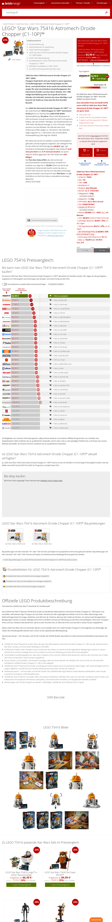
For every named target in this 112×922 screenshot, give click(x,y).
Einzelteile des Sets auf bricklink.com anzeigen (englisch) (26, 576)
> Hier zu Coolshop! (58, 389)
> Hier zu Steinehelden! (59, 317)
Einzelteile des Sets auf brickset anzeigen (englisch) (24, 586)
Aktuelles (60, 3)
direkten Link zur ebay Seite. (52, 480)
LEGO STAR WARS (57, 113)
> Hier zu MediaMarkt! (59, 321)
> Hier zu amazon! (58, 296)
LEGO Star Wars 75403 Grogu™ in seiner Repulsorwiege (21, 873)
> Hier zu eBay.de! (57, 325)
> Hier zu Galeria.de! (58, 428)
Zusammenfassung (36, 44)
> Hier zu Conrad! (57, 334)
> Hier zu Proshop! (57, 347)
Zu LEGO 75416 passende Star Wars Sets (44, 69)
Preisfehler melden (56, 284)
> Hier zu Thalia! (56, 343)
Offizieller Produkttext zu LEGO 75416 (43, 66)
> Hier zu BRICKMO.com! (59, 364)
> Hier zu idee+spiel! (58, 372)
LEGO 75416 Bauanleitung (39, 58)
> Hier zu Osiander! (58, 338)
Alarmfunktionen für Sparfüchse (41, 47)
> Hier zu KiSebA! (57, 381)
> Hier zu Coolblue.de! (59, 351)
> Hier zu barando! (57, 402)
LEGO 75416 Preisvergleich (39, 50)
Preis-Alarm (94, 136)
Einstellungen (102, 3)
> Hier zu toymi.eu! (57, 415)
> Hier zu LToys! (56, 360)
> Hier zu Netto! (56, 419)
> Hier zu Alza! (56, 368)
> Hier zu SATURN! (57, 330)
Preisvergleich (39, 3)
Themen (83, 3)
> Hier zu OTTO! (56, 313)
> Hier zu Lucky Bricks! (59, 308)
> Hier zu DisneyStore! (59, 406)
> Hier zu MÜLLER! (57, 300)
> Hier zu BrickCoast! (58, 355)
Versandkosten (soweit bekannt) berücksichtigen (27, 284)
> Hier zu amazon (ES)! (59, 398)
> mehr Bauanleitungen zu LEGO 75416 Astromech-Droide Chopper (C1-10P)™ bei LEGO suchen (40, 560)
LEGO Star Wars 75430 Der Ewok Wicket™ (60, 873)
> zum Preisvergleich (21, 884)
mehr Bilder (14, 59)
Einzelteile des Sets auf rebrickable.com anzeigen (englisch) (27, 581)
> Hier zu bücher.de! (58, 377)
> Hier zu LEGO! (56, 411)
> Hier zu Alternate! (57, 304)
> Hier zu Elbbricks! (57, 423)
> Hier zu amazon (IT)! (58, 385)
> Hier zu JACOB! (56, 394)
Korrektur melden (86, 196)
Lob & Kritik (96, 920)
